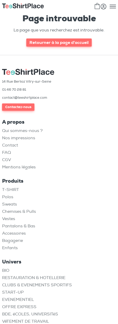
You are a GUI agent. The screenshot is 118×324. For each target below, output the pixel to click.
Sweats (9, 204)
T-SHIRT (10, 189)
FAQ (6, 152)
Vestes (8, 218)
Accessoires (14, 233)
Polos (7, 197)
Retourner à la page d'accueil (59, 42)
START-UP (13, 292)
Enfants (10, 247)
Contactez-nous (18, 107)
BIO (5, 270)
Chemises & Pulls (19, 211)
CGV (6, 159)
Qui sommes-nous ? (22, 130)
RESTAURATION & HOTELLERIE (33, 277)
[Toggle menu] (113, 6)
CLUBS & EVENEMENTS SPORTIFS (37, 285)
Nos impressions (18, 138)
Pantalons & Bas (18, 226)
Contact (10, 145)
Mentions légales (19, 167)
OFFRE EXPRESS (19, 306)
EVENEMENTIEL (18, 299)
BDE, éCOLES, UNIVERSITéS (30, 314)
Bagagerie (12, 240)
